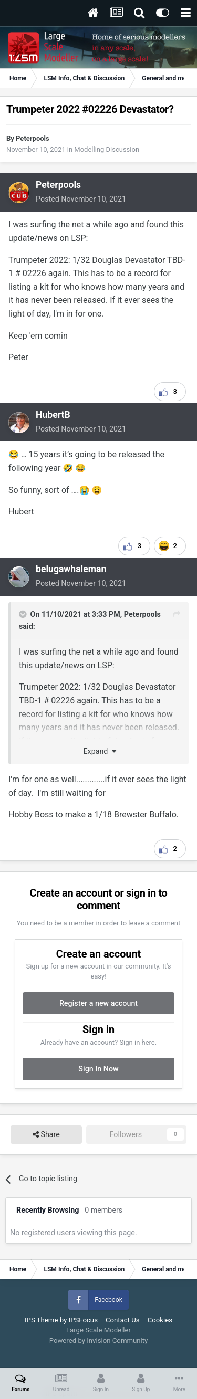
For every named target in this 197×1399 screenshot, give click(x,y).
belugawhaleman (71, 569)
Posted (81, 199)
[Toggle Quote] (23, 614)
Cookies (160, 1320)
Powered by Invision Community (98, 1340)
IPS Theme (41, 1320)
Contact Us (123, 1320)
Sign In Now (98, 1069)
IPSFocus (83, 1320)
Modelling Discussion (106, 149)
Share (46, 1134)
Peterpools (32, 138)
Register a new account (98, 1003)
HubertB (53, 414)
